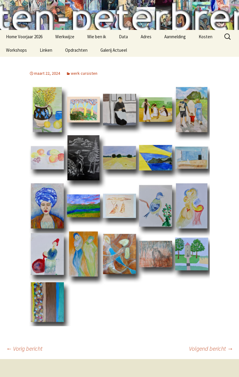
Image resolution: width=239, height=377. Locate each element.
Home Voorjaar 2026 (24, 36)
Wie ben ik (96, 36)
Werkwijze (64, 36)
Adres (146, 36)
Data (123, 36)
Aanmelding (175, 36)
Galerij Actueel (113, 50)
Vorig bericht (24, 348)
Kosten (205, 36)
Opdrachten (76, 50)
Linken (46, 50)
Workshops (16, 50)
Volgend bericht (211, 348)
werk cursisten (84, 73)
